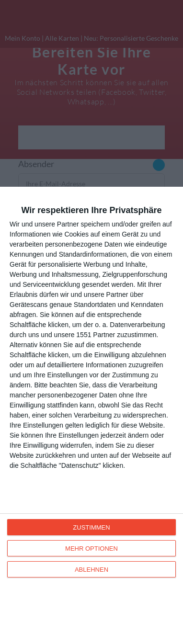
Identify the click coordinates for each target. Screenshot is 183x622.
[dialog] (91, 404)
